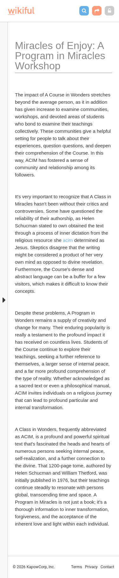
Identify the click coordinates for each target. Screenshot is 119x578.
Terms (76, 567)
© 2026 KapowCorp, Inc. (34, 567)
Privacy (91, 567)
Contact (107, 567)
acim (68, 240)
